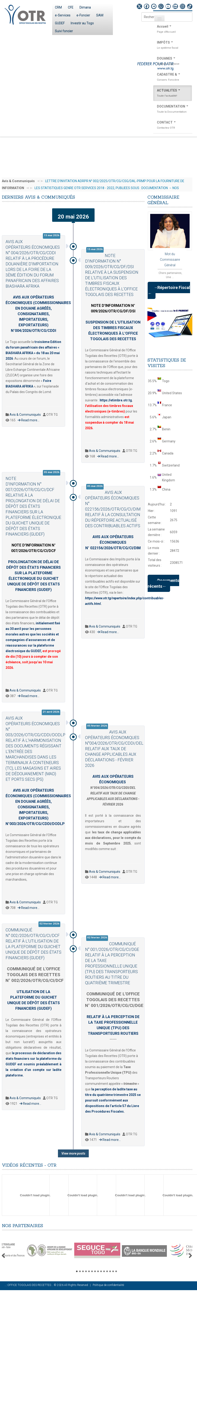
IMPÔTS (172, 46)
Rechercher (141, 12)
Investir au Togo (82, 23)
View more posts (73, 1153)
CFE (70, 7)
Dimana (85, 7)
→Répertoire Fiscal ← (169, 290)
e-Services (62, 15)
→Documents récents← (163, 583)
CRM (58, 7)
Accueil (172, 30)
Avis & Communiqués (25, 414)
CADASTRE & (172, 78)
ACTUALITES (172, 94)
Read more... (28, 420)
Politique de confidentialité (108, 1285)
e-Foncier (83, 15)
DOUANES (172, 62)
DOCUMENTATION (172, 110)
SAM (99, 15)
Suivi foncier (64, 31)
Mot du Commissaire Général (170, 252)
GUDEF (60, 23)
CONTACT (172, 126)
